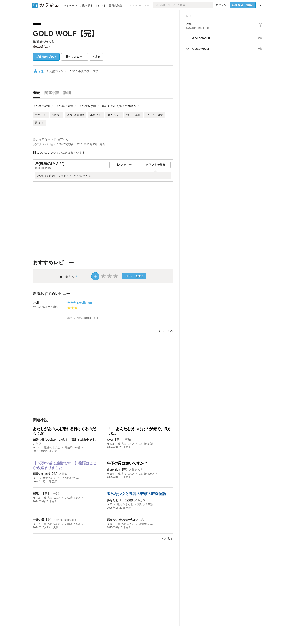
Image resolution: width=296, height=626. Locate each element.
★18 (35, 478)
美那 (56, 493)
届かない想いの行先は (121, 519)
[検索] (156, 5)
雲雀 (64, 474)
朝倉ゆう (137, 469)
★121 (110, 524)
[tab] (37, 93)
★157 (36, 524)
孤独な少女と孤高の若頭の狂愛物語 (136, 494)
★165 (110, 473)
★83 (109, 504)
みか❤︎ (141, 500)
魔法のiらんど (52, 447)
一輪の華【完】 (43, 519)
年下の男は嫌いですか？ (127, 463)
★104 (36, 447)
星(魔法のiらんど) (44, 41)
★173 (110, 443)
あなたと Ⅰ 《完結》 (120, 500)
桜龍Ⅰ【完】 (41, 493)
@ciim (37, 302)
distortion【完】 (118, 469)
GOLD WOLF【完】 (65, 33)
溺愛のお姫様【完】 (46, 474)
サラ (39, 443)
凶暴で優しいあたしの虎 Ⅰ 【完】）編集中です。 (65, 439)
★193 (36, 497)
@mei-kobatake (66, 519)
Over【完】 (114, 439)
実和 (128, 439)
